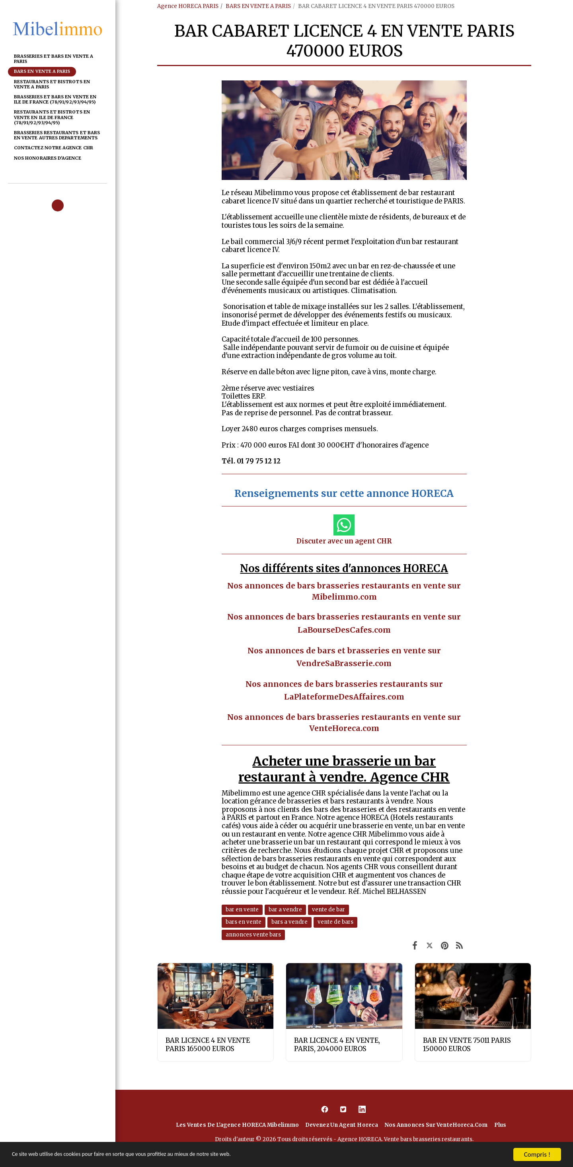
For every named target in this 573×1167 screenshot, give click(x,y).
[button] (58, 205)
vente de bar (328, 909)
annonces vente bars (253, 934)
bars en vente (243, 922)
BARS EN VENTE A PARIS (258, 6)
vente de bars (335, 922)
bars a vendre (289, 922)
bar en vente (242, 909)
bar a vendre (285, 909)
